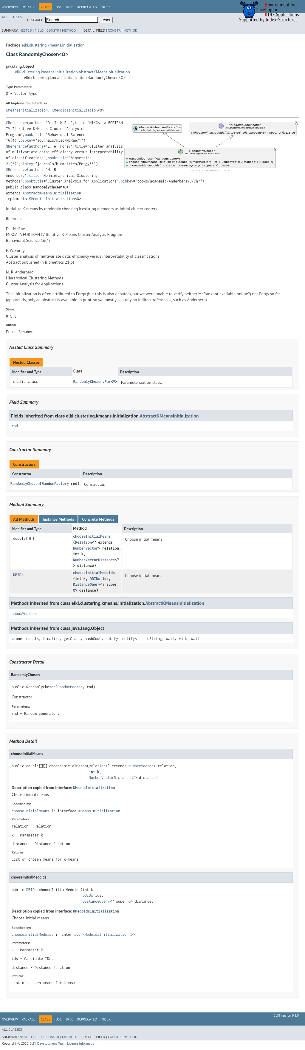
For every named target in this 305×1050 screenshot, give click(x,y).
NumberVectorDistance (94, 560)
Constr (53, 30)
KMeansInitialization (27, 110)
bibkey (27, 140)
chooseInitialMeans (92, 536)
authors (36, 122)
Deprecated (87, 6)
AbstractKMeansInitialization (52, 193)
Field (39, 30)
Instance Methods (58, 519)
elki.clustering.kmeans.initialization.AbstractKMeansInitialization (72, 72)
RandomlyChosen (25, 483)
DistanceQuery (86, 584)
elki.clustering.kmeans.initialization (53, 45)
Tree (69, 6)
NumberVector (85, 548)
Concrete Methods (98, 519)
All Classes (12, 17)
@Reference (16, 122)
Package (28, 6)
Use (58, 6)
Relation (83, 542)
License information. (82, 1043)
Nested (25, 30)
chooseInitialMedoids (94, 572)
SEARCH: (37, 20)
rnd (15, 426)
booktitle (34, 134)
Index (106, 6)
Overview (10, 6)
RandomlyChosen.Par (92, 381)
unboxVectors (24, 613)
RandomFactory (55, 483)
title (80, 122)
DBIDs (18, 575)
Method (69, 30)
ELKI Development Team (48, 1043)
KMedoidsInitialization (75, 110)
